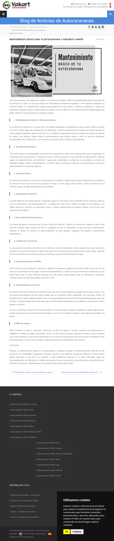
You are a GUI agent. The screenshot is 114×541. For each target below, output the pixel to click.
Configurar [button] (77, 532)
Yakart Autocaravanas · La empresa (25, 495)
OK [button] (66, 532)
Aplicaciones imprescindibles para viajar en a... (82, 372)
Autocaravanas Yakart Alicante (23, 415)
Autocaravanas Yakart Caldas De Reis (25, 432)
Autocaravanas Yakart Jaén (48, 459)
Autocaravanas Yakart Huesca (49, 448)
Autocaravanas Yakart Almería (22, 421)
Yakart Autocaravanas (18, 27)
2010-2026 (15, 531)
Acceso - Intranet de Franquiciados (24, 517)
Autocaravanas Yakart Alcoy (22, 410)
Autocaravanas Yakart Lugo (48, 465)
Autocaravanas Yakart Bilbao (22, 426)
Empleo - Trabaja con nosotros (23, 512)
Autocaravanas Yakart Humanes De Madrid (54, 454)
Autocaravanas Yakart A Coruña (23, 404)
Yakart (41, 136)
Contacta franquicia (85, 7)
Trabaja (98, 4)
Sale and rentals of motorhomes (32, 534)
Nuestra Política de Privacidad (22, 506)
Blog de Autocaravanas (37, 27)
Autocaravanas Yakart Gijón (48, 443)
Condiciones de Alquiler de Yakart (24, 501)
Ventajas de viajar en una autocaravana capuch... (32, 372)
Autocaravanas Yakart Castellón (23, 437)
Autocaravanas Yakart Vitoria (48, 476)
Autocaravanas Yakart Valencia (49, 470)
